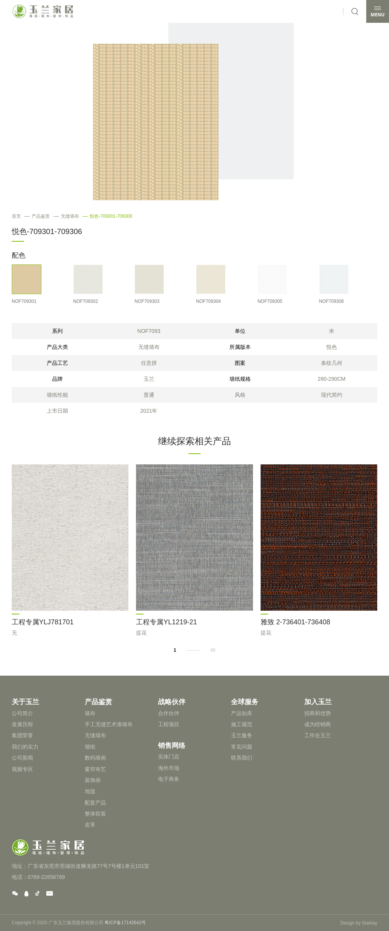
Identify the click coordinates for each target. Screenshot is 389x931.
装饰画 (93, 779)
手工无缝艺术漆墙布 (109, 723)
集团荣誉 (22, 735)
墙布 (90, 712)
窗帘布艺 (95, 768)
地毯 (90, 791)
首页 (16, 216)
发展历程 (22, 723)
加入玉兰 (318, 701)
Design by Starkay (358, 922)
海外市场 (168, 766)
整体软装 (95, 813)
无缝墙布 (66, 216)
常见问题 (241, 746)
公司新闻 (22, 757)
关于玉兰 (25, 701)
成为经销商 (317, 723)
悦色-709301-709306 (107, 216)
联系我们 (241, 757)
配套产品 (95, 802)
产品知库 (241, 712)
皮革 (90, 824)
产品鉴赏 (37, 216)
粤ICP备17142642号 (125, 922)
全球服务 (244, 701)
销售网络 (171, 744)
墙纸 (90, 746)
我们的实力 (25, 746)
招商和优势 (317, 712)
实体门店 (168, 755)
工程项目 (168, 723)
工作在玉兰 (317, 735)
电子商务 (168, 777)
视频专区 (22, 768)
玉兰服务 (241, 735)
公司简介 (22, 712)
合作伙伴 (168, 712)
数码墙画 (95, 757)
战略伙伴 (171, 701)
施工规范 (241, 723)
